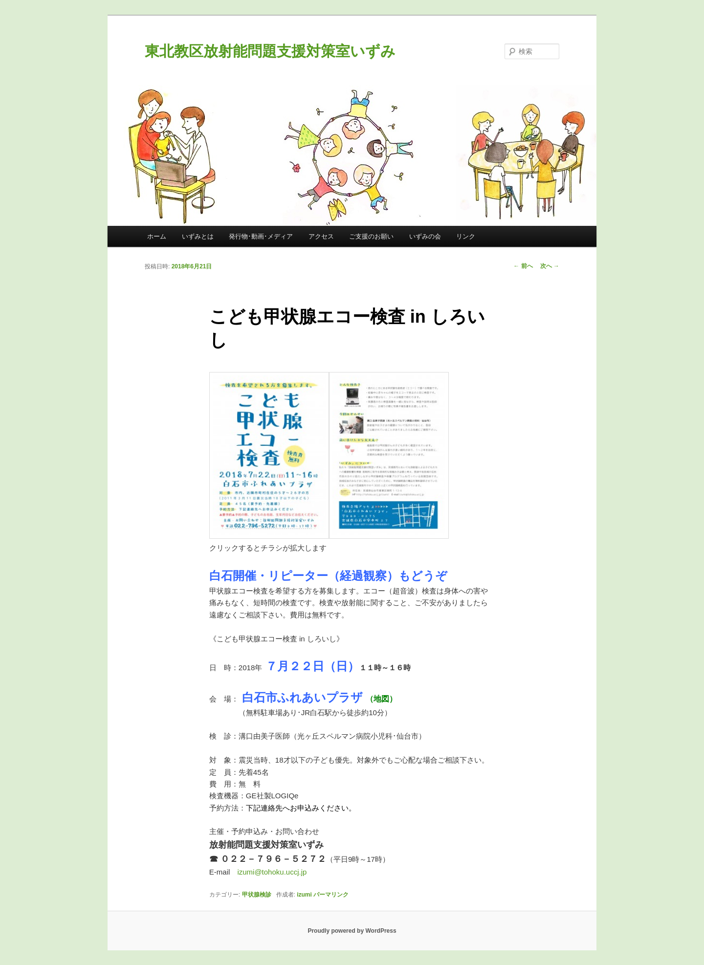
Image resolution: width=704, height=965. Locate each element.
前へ (522, 266)
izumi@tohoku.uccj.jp (272, 872)
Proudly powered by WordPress (352, 930)
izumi (304, 894)
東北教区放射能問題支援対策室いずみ (270, 51)
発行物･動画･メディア (261, 236)
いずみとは (198, 236)
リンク (465, 236)
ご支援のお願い (371, 236)
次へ (549, 266)
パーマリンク (331, 894)
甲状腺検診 (256, 894)
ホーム (156, 236)
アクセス (321, 236)
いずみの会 (425, 236)
